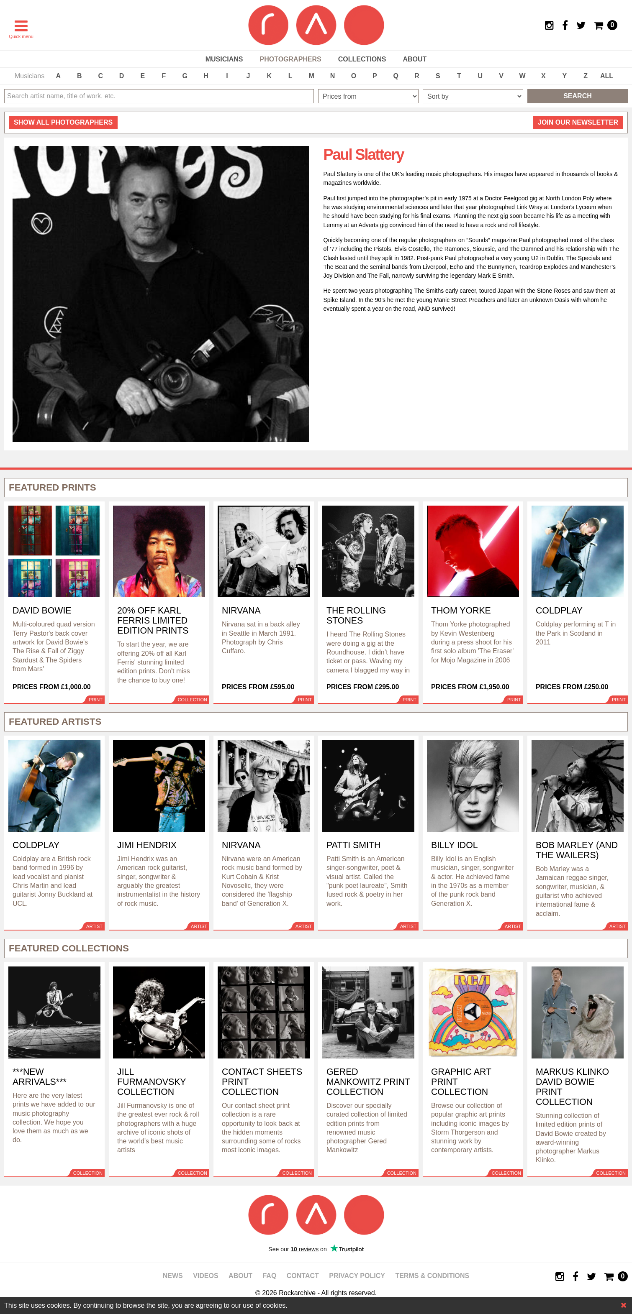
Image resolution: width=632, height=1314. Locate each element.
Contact (303, 1275)
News (173, 1275)
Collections (362, 59)
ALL (606, 75)
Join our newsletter (578, 122)
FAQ (269, 1275)
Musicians (224, 59)
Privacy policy (357, 1275)
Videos (205, 1275)
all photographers (63, 122)
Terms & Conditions (432, 1275)
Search (577, 96)
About (414, 59)
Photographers (290, 59)
